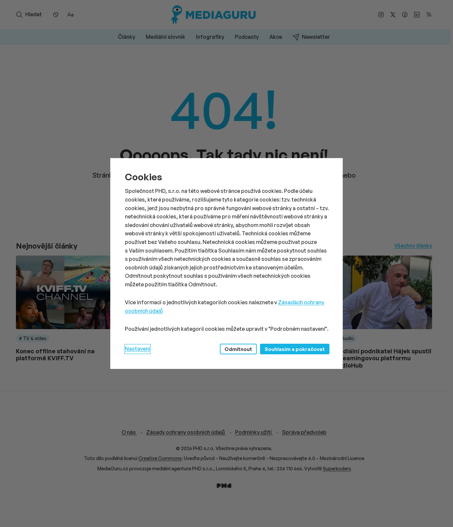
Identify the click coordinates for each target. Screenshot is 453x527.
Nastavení (137, 348)
